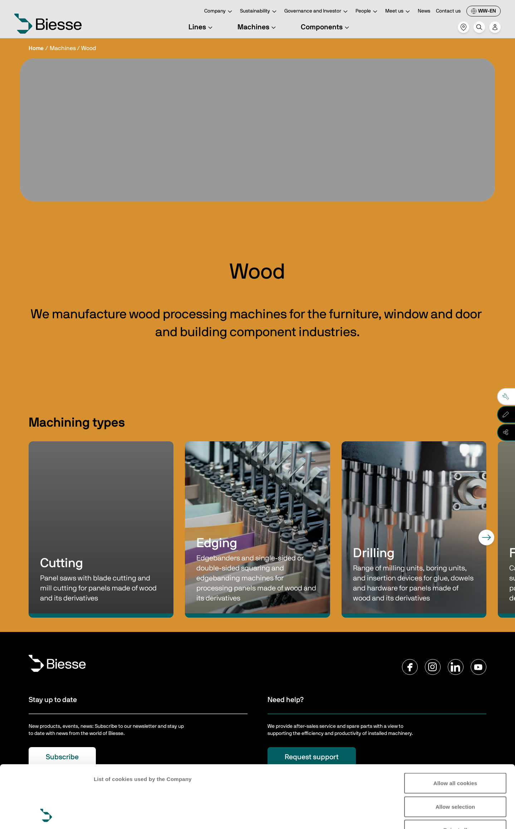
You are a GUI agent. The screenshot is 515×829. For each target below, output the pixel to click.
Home (36, 48)
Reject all (455, 771)
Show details (110, 815)
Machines (257, 27)
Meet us (398, 12)
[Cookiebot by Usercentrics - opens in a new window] (46, 815)
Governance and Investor (317, 12)
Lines (201, 27)
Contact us (448, 11)
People (367, 12)
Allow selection (455, 748)
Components (326, 27)
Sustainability (259, 12)
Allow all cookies (455, 724)
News (424, 11)
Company (219, 12)
